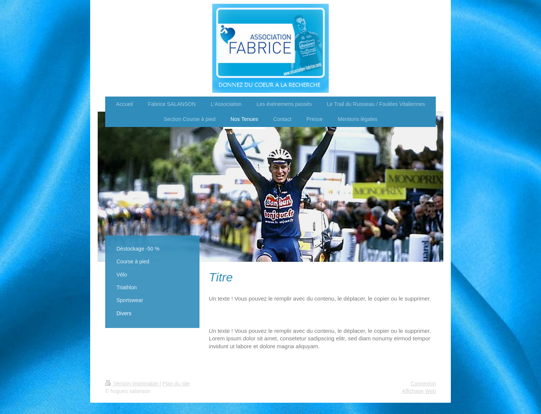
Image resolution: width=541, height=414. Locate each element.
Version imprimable (132, 384)
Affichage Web (419, 391)
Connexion (423, 384)
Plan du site (176, 384)
